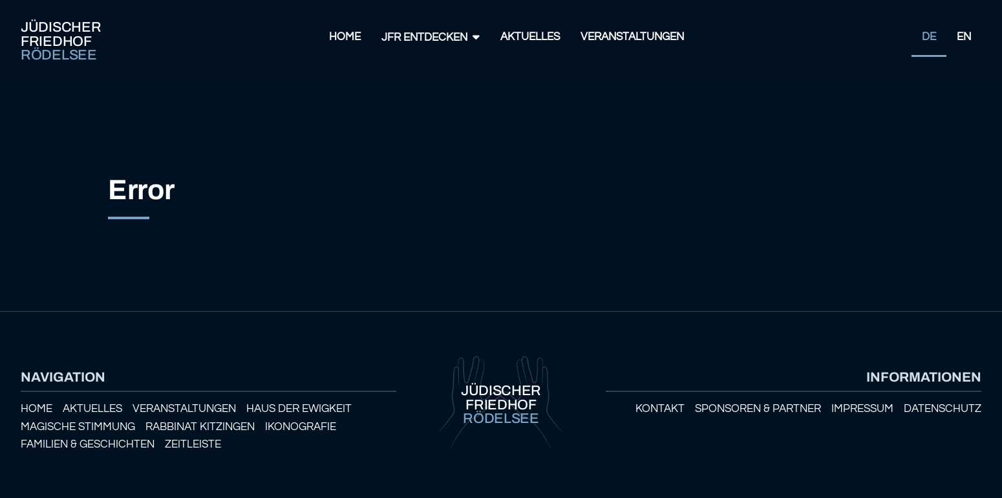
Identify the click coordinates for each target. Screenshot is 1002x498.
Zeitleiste (193, 444)
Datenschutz (942, 409)
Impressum (862, 409)
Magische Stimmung (78, 427)
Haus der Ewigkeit (299, 409)
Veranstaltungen (632, 37)
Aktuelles (530, 37)
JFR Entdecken (424, 37)
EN (964, 37)
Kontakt (660, 409)
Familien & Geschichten (88, 444)
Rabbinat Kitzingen (200, 427)
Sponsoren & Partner (758, 409)
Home (345, 37)
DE (929, 37)
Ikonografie (300, 427)
